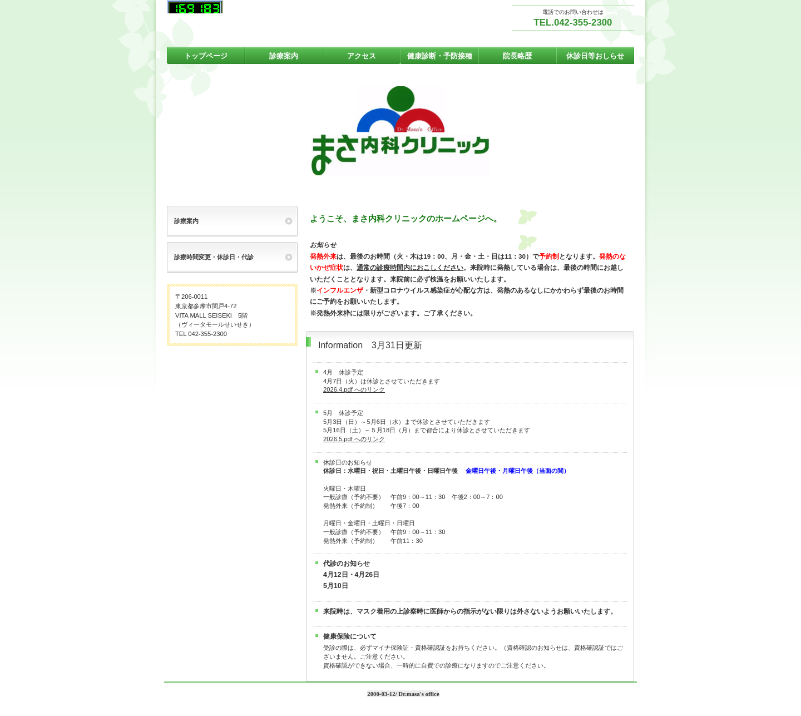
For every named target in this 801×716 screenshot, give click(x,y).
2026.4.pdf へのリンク (354, 389)
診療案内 (186, 221)
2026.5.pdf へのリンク (354, 439)
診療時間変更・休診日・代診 (214, 257)
